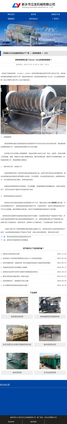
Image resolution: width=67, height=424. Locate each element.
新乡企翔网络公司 (51, 417)
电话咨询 (11, 422)
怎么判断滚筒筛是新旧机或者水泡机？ (16, 285)
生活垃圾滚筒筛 (50, 373)
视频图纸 (11, 19)
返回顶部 (33, 422)
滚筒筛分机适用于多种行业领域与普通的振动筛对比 (20, 272)
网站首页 (11, 14)
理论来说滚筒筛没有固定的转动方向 (19, 237)
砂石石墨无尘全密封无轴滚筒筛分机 (17, 345)
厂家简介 (55, 19)
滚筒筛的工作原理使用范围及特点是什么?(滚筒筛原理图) (22, 258)
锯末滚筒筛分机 (50, 345)
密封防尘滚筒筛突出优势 (11, 254)
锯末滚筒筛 (17, 373)
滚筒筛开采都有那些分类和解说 (17, 240)
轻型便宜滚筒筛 (17, 317)
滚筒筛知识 (33, 19)
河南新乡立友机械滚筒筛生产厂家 (16, 53)
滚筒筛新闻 (36, 53)
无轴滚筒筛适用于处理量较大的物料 (15, 267)
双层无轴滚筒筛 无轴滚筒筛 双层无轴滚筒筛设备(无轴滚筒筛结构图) (27, 263)
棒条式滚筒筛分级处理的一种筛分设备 (16, 276)
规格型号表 (55, 14)
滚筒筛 (33, 14)
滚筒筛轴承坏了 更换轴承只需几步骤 (15, 281)
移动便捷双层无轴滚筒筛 (49, 317)
